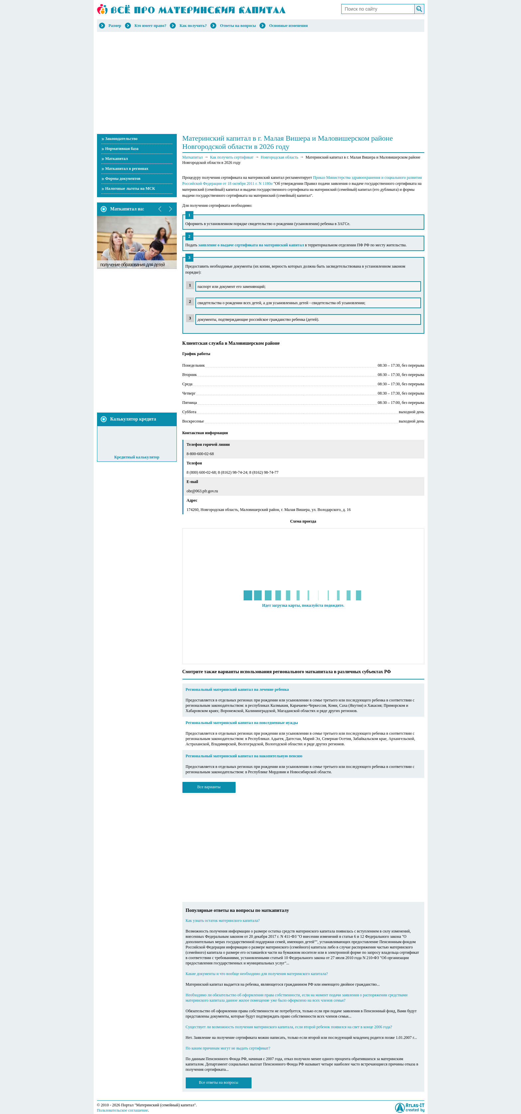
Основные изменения (288, 25)
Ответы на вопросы (238, 25)
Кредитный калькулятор (136, 457)
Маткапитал (116, 158)
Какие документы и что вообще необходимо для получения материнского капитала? (257, 973)
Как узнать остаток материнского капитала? (223, 920)
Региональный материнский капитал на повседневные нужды (242, 722)
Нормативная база (122, 148)
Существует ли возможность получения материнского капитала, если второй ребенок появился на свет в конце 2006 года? (289, 1027)
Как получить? (193, 25)
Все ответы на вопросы (219, 1082)
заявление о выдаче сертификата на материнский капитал (251, 245)
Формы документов (123, 178)
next (170, 209)
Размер (115, 25)
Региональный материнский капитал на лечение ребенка (237, 689)
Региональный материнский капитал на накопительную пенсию (244, 756)
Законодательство (121, 138)
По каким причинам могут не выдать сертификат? (228, 1048)
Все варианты (208, 787)
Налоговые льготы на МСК (130, 188)
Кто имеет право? (150, 25)
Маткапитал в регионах (127, 168)
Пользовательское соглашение (122, 1110)
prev (160, 209)
